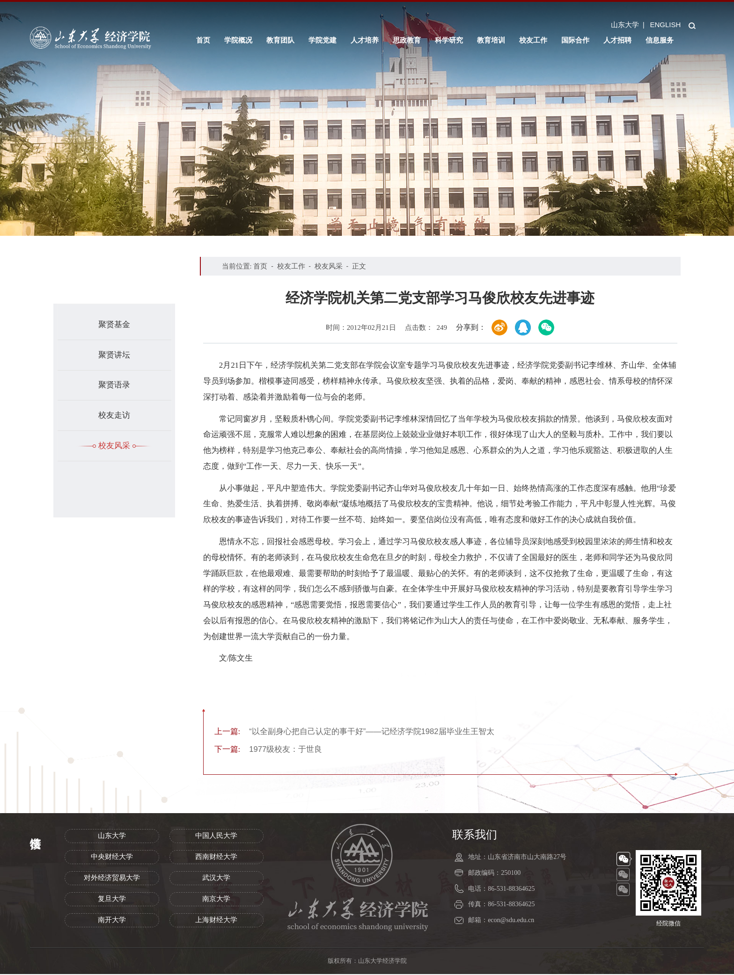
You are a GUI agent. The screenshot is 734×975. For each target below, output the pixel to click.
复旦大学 (112, 899)
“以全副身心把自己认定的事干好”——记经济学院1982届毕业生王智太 (354, 732)
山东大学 (625, 25)
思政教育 (407, 40)
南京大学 (216, 899)
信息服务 (660, 40)
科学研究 (449, 40)
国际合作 (575, 40)
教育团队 (280, 40)
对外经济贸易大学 (112, 878)
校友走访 (114, 415)
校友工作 (533, 40)
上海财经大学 (216, 920)
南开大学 (112, 920)
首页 (203, 40)
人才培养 (365, 40)
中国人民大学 (216, 836)
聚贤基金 (114, 324)
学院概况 (238, 40)
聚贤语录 (114, 384)
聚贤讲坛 (114, 354)
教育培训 (491, 40)
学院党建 (322, 40)
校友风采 (114, 445)
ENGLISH (665, 25)
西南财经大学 (216, 857)
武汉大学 (216, 878)
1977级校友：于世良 (268, 750)
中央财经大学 (112, 857)
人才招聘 (617, 40)
